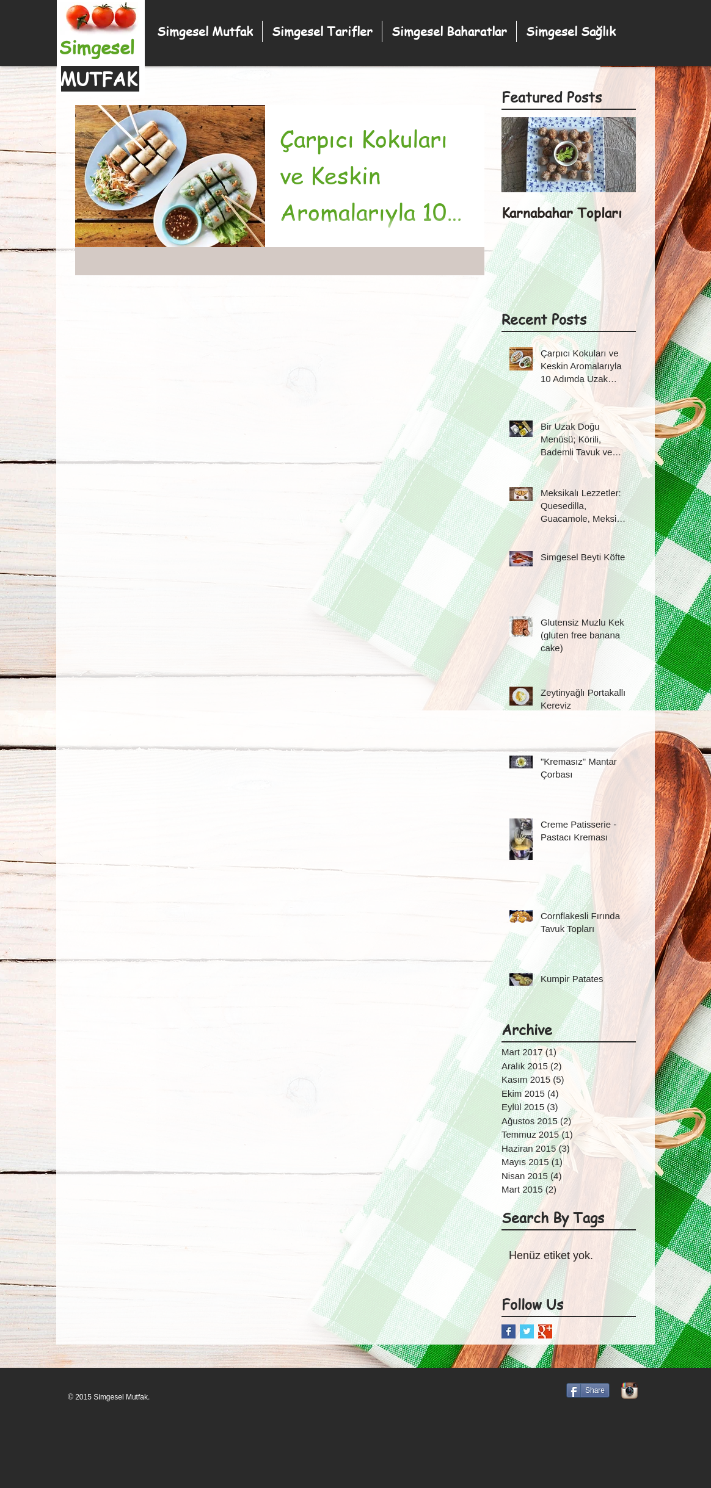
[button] (449, 31)
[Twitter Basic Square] (527, 1331)
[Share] (588, 1390)
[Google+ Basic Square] (545, 1331)
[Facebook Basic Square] (508, 1331)
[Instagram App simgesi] (629, 1390)
